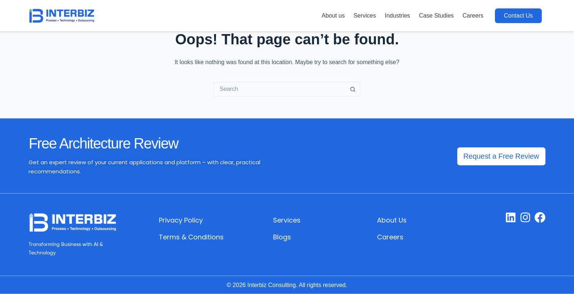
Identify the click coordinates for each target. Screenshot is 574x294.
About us (332, 15)
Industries (397, 15)
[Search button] (353, 89)
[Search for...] (280, 89)
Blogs (282, 237)
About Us (392, 220)
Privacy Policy (181, 220)
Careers (473, 15)
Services (365, 15)
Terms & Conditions (191, 237)
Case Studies (436, 15)
